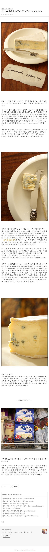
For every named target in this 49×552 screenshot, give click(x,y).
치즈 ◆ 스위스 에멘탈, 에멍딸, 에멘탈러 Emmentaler (18, 501)
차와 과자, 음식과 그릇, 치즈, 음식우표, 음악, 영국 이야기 (17, 532)
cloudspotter (6, 530)
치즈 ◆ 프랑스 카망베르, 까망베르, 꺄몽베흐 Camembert (19, 511)
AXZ (24, 550)
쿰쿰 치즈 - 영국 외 (7, 9)
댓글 (2, 522)
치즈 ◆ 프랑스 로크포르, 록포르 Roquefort (15, 503)
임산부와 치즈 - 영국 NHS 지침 (11, 508)
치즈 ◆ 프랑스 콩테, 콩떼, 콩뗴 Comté (13, 513)
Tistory (33, 550)
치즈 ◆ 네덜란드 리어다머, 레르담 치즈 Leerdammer (18, 499)
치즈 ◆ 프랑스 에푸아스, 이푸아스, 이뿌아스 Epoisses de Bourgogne (22, 506)
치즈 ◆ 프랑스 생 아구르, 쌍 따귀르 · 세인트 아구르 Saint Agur (20, 516)
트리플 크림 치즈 (9, 240)
